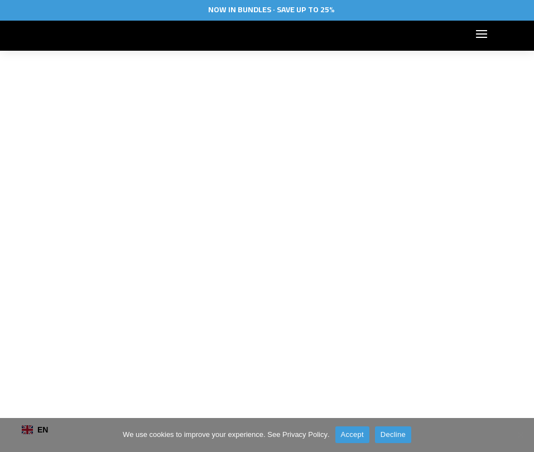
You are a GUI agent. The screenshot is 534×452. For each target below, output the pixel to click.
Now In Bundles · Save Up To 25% (271, 9)
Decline (393, 434)
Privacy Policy (305, 434)
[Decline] (520, 434)
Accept (352, 434)
